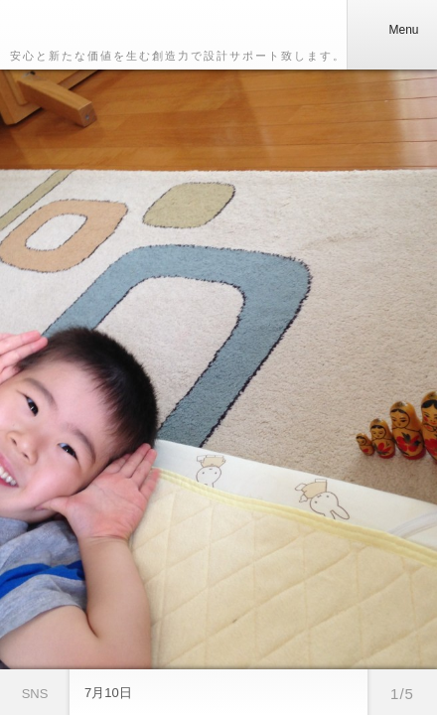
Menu (391, 30)
